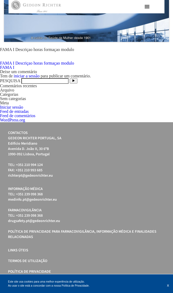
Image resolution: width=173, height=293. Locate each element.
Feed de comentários (17, 115)
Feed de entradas (14, 111)
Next (162, 21)
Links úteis (18, 250)
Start (162, 48)
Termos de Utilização (27, 261)
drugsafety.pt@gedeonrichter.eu (34, 221)
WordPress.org (12, 120)
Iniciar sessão (11, 107)
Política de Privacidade (29, 271)
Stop (166, 48)
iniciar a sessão (27, 76)
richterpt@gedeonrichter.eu (30, 175)
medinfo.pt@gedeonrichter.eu (32, 199)
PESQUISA (10, 80)
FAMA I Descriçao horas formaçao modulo (37, 63)
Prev (11, 21)
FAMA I (7, 67)
